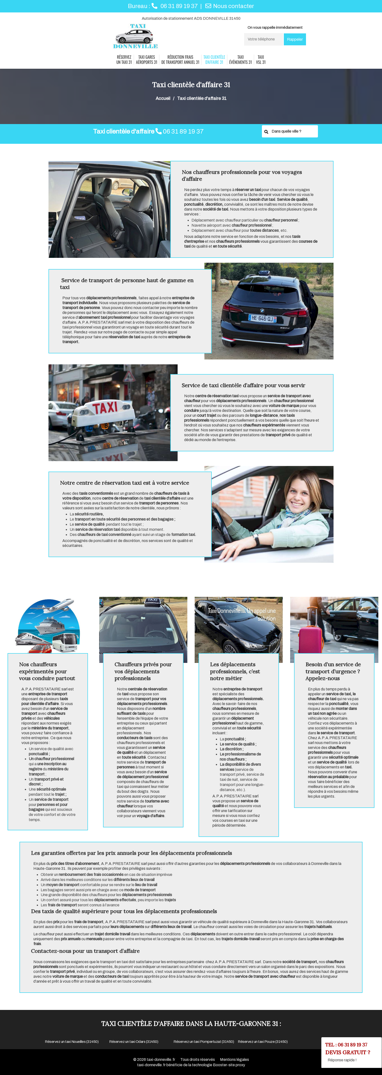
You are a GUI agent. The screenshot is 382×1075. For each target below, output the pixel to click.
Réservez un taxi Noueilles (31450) (71, 1042)
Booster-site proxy (229, 1065)
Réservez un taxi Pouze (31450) (262, 1042)
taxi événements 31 (240, 60)
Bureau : (163, 6)
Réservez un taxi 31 (124, 60)
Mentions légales (234, 1059)
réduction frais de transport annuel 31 (180, 60)
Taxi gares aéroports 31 (146, 60)
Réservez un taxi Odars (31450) (133, 1042)
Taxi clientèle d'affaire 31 (214, 60)
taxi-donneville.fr (161, 1059)
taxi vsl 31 (261, 60)
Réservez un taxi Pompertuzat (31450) (203, 1042)
